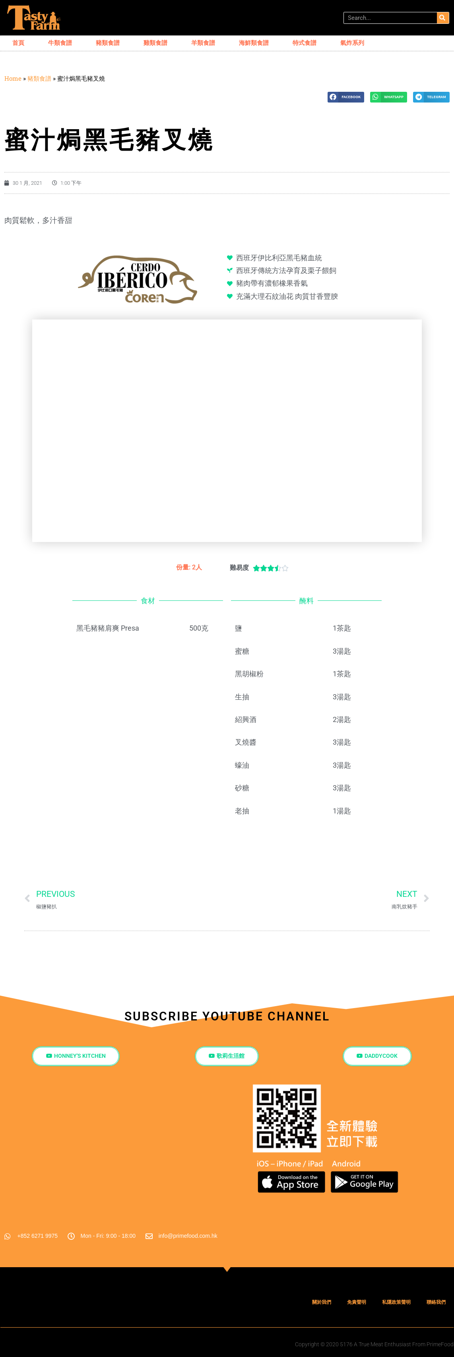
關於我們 (321, 1302)
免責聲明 (356, 1302)
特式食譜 (304, 42)
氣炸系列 (352, 42)
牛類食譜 (60, 42)
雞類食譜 (155, 42)
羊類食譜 (203, 42)
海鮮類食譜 (254, 42)
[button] (346, 97)
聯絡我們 (436, 1302)
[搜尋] (443, 17)
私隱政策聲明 (396, 1302)
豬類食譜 (108, 42)
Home (12, 78)
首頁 (18, 42)
